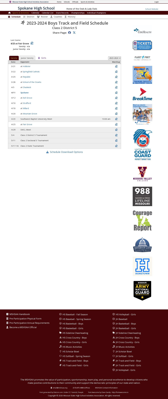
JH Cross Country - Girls (127, 342)
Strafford (27, 103)
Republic (27, 76)
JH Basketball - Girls (126, 328)
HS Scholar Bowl (71, 351)
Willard (26, 108)
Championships (78, 13)
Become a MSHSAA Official (23, 327)
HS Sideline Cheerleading (75, 332)
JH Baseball (121, 319)
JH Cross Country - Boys (127, 337)
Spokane (25, 92)
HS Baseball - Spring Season (77, 319)
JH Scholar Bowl (124, 351)
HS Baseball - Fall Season (75, 314)
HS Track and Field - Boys (75, 360)
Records (62, 13)
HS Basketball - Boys (73, 323)
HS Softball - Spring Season (76, 356)
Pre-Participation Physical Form (25, 318)
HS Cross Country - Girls (75, 342)
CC (70, 392)
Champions (96, 13)
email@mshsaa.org (60, 388)
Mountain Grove (30, 113)
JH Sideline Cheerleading (128, 332)
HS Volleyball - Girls (126, 314)
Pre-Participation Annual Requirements (29, 323)
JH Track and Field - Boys (128, 360)
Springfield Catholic (31, 71)
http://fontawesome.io (120, 392)
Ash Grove (28, 97)
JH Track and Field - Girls (128, 365)
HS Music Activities (72, 346)
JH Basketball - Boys (126, 323)
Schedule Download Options (66, 151)
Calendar (35, 13)
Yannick (74, 392)
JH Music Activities (125, 346)
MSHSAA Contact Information (106, 388)
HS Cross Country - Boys (75, 337)
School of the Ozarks (32, 82)
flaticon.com (58, 392)
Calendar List (47, 13)
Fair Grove (28, 124)
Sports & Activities (20, 13)
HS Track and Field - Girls (75, 365)
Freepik (80, 392)
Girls (43, 58)
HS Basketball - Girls (73, 328)
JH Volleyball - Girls (125, 370)
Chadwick (27, 87)
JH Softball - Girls (124, 356)
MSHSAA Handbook (19, 314)
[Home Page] (59, 2)
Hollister (27, 66)
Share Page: (60, 32)
